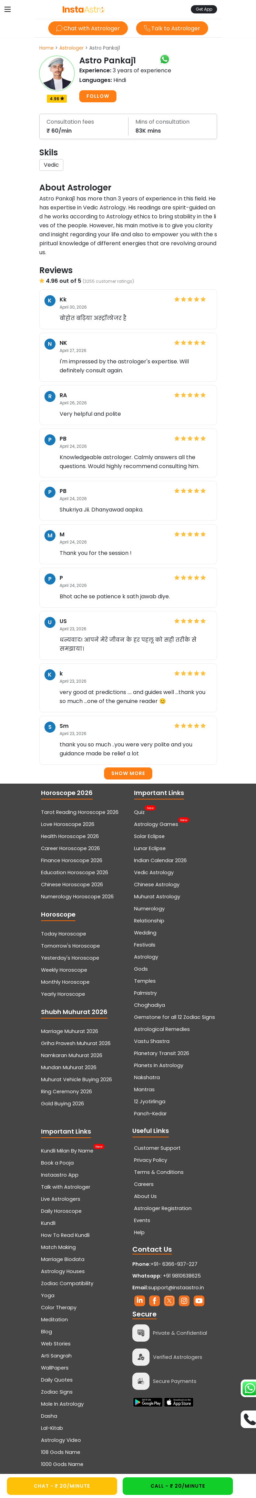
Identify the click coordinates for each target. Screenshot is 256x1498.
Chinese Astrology (157, 884)
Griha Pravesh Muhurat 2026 (76, 1043)
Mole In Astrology (62, 1404)
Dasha (49, 1416)
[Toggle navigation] (7, 9)
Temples (145, 981)
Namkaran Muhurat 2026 (71, 1055)
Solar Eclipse (149, 836)
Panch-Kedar (150, 1113)
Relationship (149, 920)
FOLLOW (97, 96)
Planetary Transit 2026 (161, 1053)
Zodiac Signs (57, 1391)
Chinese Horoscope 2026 (72, 884)
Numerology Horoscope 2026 (77, 896)
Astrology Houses (63, 1271)
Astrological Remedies (162, 1029)
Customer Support (157, 1148)
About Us (145, 1196)
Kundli (48, 1223)
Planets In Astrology (158, 1065)
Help (139, 1232)
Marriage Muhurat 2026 (69, 1031)
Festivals (144, 944)
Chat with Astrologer (88, 28)
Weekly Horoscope (64, 970)
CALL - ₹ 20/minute (178, 1485)
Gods (141, 968)
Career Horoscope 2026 (70, 848)
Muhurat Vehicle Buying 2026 (76, 1079)
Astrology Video (61, 1440)
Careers (144, 1184)
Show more (128, 773)
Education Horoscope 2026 (74, 872)
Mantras (144, 1089)
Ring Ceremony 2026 (66, 1091)
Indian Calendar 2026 (160, 860)
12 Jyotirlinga (149, 1101)
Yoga (47, 1295)
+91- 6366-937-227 (174, 1264)
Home (46, 47)
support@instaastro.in (176, 1287)
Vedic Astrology (154, 872)
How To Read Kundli (65, 1235)
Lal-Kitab (52, 1428)
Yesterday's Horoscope (70, 957)
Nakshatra (147, 1077)
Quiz (139, 811)
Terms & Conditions (159, 1172)
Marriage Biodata (62, 1259)
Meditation (54, 1319)
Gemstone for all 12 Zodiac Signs (174, 1017)
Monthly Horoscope (65, 982)
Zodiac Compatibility (67, 1283)
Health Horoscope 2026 (70, 836)
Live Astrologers (60, 1199)
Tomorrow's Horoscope (70, 945)
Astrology (146, 956)
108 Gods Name (60, 1452)
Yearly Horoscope (63, 994)
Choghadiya (149, 1005)
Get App (204, 9)
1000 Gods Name (62, 1464)
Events (142, 1220)
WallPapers (55, 1367)
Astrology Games (156, 823)
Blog (46, 1331)
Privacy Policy (150, 1160)
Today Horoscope (63, 933)
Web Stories (56, 1343)
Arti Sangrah (56, 1355)
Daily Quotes (57, 1379)
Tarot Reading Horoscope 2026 (80, 812)
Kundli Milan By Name (67, 1150)
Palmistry (145, 993)
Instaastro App (60, 1174)
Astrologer (71, 47)
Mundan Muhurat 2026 (68, 1067)
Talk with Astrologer (65, 1187)
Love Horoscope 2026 (67, 824)
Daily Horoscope (61, 1211)
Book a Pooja (57, 1162)
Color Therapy (58, 1307)
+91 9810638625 (166, 1275)
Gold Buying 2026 (62, 1103)
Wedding (145, 932)
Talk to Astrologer (172, 28)
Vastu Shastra (152, 1041)
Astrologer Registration (163, 1208)
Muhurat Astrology (157, 896)
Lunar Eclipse (150, 848)
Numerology (149, 908)
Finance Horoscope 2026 (71, 860)
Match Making (58, 1247)
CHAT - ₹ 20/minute (62, 1485)
